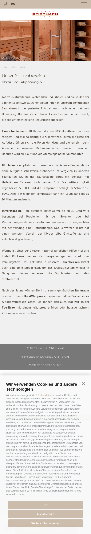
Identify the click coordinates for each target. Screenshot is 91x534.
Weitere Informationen (45, 523)
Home (4, 67)
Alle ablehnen (45, 514)
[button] (83, 383)
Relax (13, 67)
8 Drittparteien (43, 395)
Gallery (6, 58)
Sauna (22, 67)
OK (46, 505)
